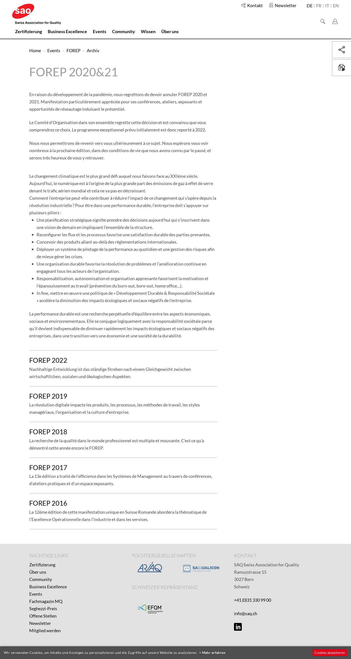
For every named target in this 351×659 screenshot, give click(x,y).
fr (319, 6)
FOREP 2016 (48, 503)
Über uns (37, 572)
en (336, 6)
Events (35, 594)
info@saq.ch (245, 613)
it (327, 6)
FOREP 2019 (48, 396)
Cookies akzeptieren (329, 652)
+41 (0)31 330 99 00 (252, 600)
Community (40, 579)
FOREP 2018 (48, 432)
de (309, 6)
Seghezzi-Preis (43, 608)
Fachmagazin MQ (45, 601)
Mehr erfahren (214, 652)
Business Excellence (48, 586)
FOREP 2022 (48, 360)
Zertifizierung (42, 564)
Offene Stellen (43, 616)
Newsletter (40, 623)
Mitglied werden (45, 630)
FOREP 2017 (48, 467)
